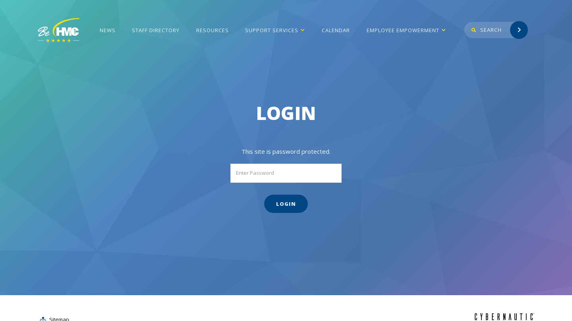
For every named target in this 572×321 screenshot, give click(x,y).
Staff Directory (156, 30)
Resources (212, 30)
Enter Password (255, 172)
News (108, 30)
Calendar (336, 30)
